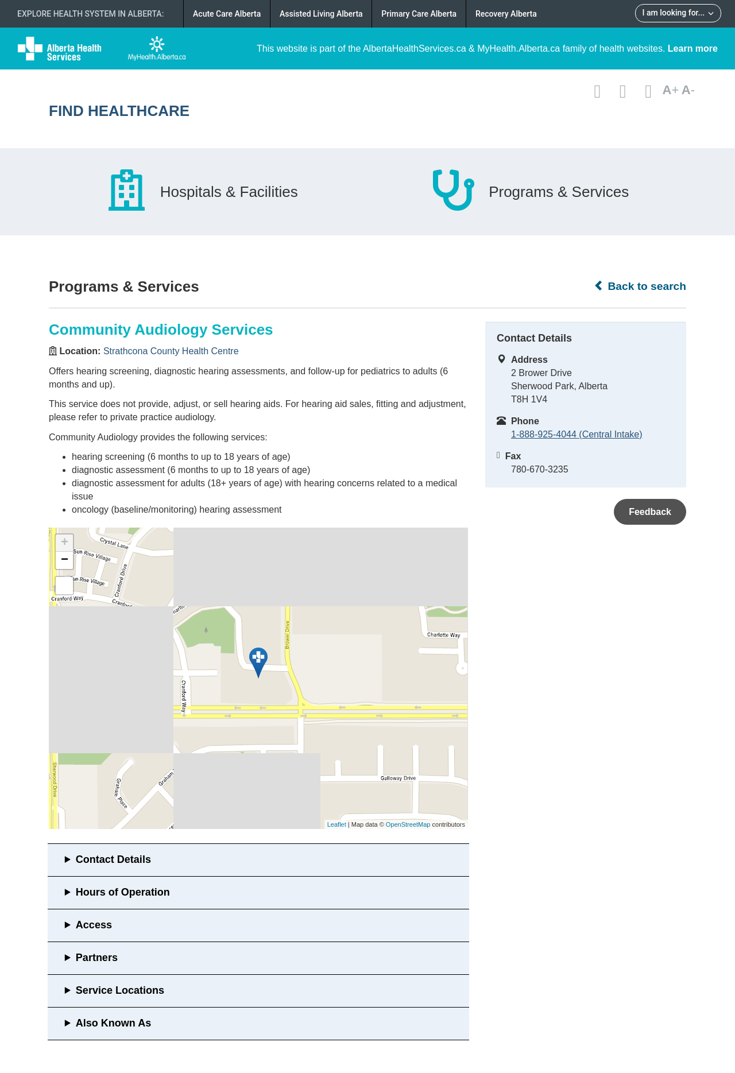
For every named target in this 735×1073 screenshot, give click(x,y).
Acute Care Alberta (227, 13)
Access (94, 925)
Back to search (640, 286)
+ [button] (64, 543)
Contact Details (113, 859)
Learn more (693, 48)
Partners (97, 957)
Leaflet (336, 824)
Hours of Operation (123, 892)
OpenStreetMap (408, 824)
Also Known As (113, 1023)
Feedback (650, 512)
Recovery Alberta (506, 13)
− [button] (64, 560)
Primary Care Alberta (419, 13)
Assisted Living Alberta (321, 13)
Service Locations (120, 990)
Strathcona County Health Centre (171, 351)
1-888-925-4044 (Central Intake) (577, 434)
